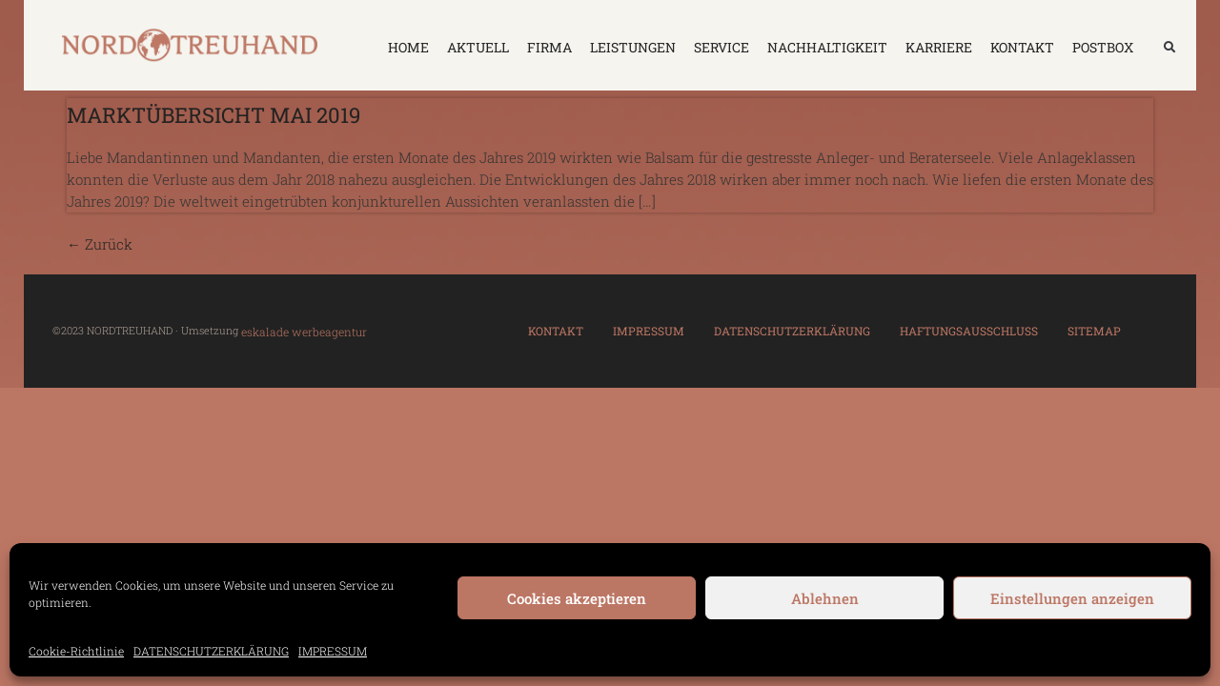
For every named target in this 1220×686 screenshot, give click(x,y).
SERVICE (721, 47)
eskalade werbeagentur (304, 331)
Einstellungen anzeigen (1072, 598)
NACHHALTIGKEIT (827, 47)
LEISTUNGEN (633, 47)
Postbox (1102, 47)
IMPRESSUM (332, 650)
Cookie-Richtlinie (76, 650)
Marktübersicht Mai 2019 (213, 115)
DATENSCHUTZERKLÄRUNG (211, 650)
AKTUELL (478, 47)
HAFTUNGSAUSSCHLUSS (969, 330)
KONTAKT (1022, 47)
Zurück (99, 243)
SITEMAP (1094, 330)
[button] (1169, 47)
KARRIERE (938, 47)
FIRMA (549, 47)
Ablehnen (825, 598)
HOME (408, 47)
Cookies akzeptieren (576, 598)
